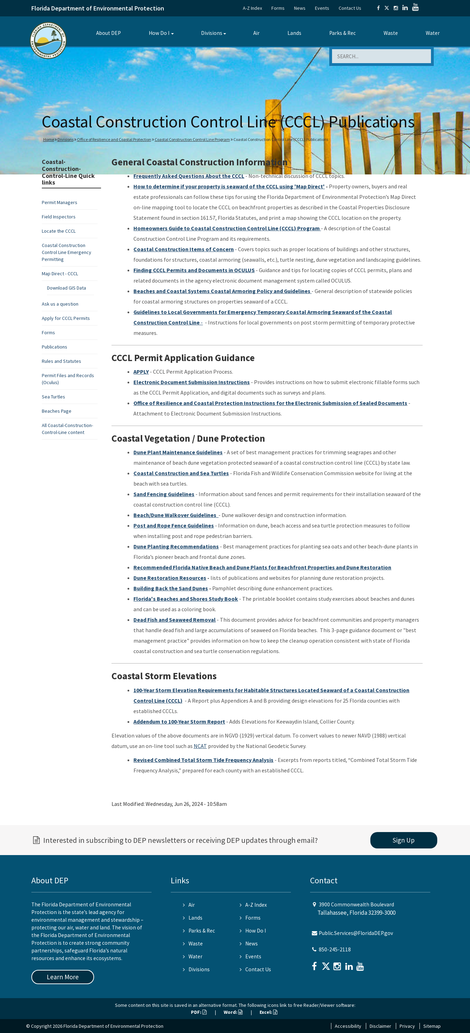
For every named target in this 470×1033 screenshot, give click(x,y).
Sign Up (404, 840)
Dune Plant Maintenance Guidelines (178, 452)
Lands (294, 33)
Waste (391, 33)
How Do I (159, 33)
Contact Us (350, 8)
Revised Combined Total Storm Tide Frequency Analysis (203, 759)
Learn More (63, 977)
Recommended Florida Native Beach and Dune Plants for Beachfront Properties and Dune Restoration (262, 567)
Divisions (211, 33)
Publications (54, 347)
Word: (233, 1012)
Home (48, 139)
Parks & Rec (342, 33)
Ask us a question (60, 304)
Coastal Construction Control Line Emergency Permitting (66, 252)
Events (322, 8)
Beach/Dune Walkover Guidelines (175, 514)
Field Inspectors (59, 217)
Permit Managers (59, 202)
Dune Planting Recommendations (176, 546)
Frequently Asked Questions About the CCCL (188, 175)
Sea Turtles (53, 397)
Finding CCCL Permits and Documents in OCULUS (194, 270)
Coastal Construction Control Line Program (192, 139)
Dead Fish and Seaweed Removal (174, 619)
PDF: (199, 1012)
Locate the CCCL (59, 231)
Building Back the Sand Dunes (170, 588)
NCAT (200, 745)
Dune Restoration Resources (169, 577)
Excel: (268, 1012)
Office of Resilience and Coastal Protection (114, 139)
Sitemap (432, 1026)
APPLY (141, 371)
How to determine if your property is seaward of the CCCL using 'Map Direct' (229, 186)
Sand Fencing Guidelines (163, 494)
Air (256, 33)
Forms (278, 8)
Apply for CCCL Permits (66, 318)
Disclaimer (380, 1026)
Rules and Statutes (61, 361)
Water (433, 33)
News (300, 8)
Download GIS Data (66, 288)
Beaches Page (56, 411)
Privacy (407, 1026)
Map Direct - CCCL (60, 273)
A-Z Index (252, 8)
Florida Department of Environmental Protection (97, 8)
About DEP (108, 33)
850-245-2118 (335, 949)
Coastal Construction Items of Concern (183, 249)
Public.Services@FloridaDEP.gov (356, 933)
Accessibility (348, 1026)
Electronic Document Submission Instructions (191, 382)
